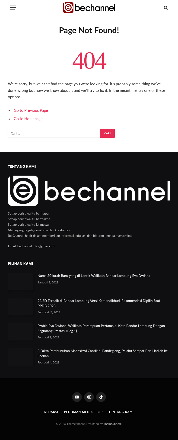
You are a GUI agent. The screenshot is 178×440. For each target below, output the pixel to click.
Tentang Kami (121, 412)
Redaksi (51, 412)
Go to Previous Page (31, 110)
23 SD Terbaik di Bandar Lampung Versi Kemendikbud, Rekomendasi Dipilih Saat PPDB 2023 (99, 303)
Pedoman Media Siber (83, 412)
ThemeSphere (112, 424)
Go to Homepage (28, 118)
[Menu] (13, 7)
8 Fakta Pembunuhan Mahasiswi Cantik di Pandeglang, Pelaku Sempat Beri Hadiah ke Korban (103, 353)
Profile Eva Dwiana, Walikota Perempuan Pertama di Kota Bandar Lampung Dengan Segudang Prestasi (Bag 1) (101, 328)
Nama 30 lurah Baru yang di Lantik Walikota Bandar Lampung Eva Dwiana (94, 275)
